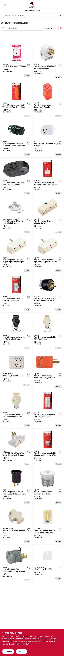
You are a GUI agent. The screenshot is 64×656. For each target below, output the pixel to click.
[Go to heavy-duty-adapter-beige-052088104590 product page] (16, 525)
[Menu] (5, 5)
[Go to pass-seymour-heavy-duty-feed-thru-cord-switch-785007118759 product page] (16, 177)
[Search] (60, 15)
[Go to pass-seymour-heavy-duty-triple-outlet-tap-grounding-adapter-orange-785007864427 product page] (16, 100)
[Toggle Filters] (61, 28)
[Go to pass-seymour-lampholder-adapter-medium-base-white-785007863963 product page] (47, 448)
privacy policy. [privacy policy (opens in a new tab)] (20, 641)
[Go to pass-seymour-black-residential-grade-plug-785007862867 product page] (47, 293)
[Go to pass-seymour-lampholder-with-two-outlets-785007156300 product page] (47, 332)
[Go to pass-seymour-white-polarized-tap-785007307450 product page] (47, 564)
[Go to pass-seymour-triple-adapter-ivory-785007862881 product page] (47, 216)
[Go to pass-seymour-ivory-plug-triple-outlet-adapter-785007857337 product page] (16, 255)
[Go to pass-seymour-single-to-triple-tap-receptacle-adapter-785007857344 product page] (47, 255)
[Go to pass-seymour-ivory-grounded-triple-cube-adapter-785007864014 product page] (47, 177)
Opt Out (21, 651)
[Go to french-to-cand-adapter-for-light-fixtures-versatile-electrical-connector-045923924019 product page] (47, 525)
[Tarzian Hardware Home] (32, 5)
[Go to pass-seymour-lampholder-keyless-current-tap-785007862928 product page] (16, 409)
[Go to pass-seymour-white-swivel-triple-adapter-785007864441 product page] (16, 293)
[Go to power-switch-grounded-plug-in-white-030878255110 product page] (47, 139)
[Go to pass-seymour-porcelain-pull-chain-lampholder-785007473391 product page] (16, 216)
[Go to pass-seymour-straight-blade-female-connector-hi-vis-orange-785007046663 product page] (47, 100)
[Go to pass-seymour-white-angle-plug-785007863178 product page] (47, 61)
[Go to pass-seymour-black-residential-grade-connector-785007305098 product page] (16, 139)
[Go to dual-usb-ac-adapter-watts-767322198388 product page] (16, 61)
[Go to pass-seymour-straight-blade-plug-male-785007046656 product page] (47, 371)
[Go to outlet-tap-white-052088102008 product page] (16, 371)
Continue (8, 651)
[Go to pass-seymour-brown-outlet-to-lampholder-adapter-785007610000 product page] (16, 487)
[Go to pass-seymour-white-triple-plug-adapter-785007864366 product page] (47, 409)
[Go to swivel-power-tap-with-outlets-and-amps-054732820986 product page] (16, 448)
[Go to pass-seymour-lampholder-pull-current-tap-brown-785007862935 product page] (16, 332)
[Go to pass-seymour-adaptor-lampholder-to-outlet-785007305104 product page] (47, 487)
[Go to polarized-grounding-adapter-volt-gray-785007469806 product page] (16, 564)
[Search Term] (32, 15)
